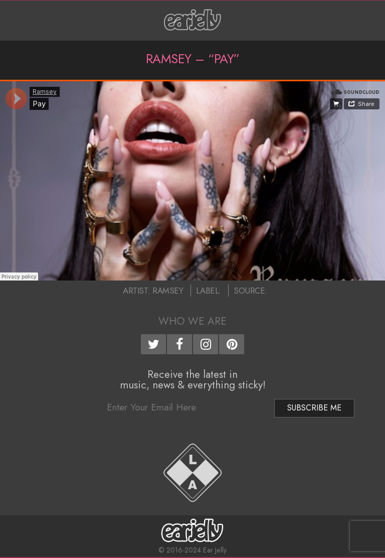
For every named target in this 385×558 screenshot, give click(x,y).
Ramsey (167, 291)
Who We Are (192, 321)
